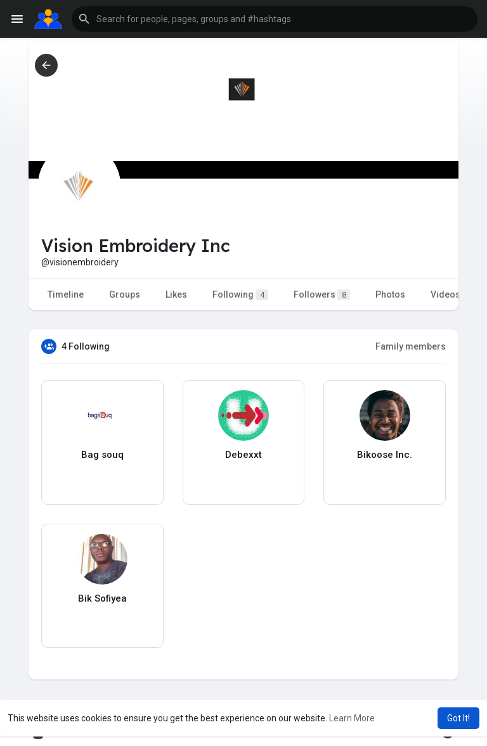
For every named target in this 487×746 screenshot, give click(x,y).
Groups (124, 294)
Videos (445, 294)
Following (240, 294)
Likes (176, 294)
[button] (274, 19)
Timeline (66, 294)
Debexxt (243, 454)
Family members (410, 346)
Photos (390, 294)
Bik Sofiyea (102, 598)
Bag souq (102, 454)
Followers (322, 294)
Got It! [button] (458, 718)
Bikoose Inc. (384, 454)
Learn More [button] (352, 718)
